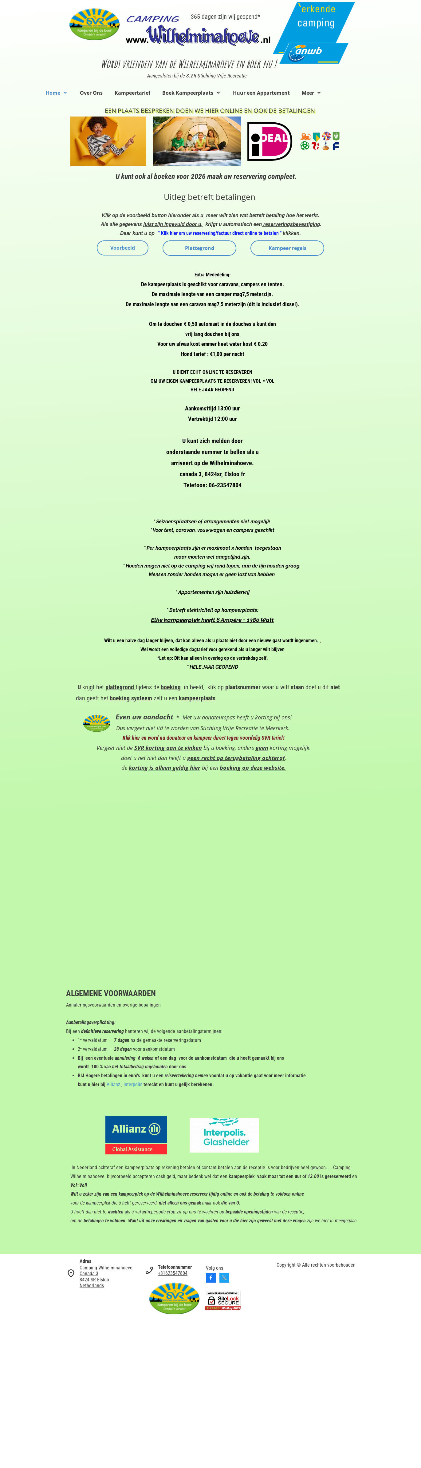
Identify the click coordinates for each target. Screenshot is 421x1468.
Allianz (113, 1084)
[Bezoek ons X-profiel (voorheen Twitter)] (224, 1278)
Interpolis (133, 1084)
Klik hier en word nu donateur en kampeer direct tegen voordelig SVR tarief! (204, 737)
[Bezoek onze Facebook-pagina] (211, 1278)
